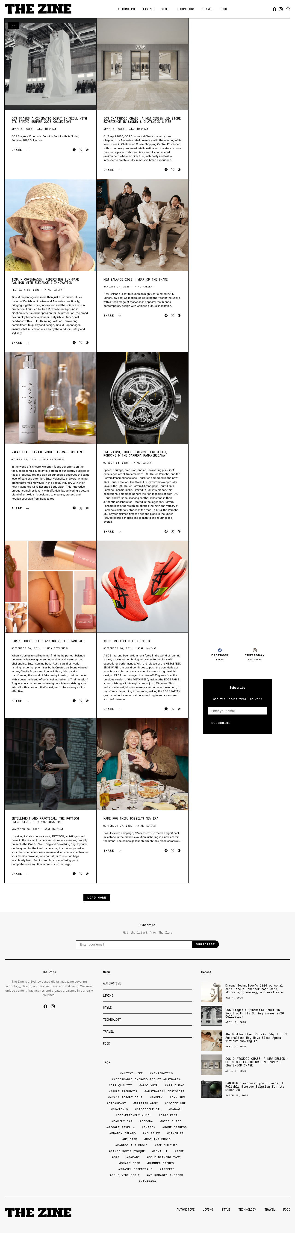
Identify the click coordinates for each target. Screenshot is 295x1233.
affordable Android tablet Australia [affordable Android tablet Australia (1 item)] (147, 1079)
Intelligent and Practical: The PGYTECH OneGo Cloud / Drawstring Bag (45, 820)
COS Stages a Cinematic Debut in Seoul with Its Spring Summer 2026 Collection (49, 120)
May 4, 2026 (234, 997)
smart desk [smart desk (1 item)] (130, 1163)
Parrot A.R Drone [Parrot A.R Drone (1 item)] (132, 1145)
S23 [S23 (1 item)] (116, 1157)
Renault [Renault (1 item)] (161, 1151)
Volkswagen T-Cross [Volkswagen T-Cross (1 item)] (166, 1175)
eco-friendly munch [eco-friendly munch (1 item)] (135, 1115)
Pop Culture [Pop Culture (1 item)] (167, 1145)
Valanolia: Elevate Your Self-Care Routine (47, 452)
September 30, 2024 (26, 648)
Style (165, 9)
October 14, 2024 (116, 462)
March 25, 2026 (236, 1095)
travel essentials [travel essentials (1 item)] (136, 1169)
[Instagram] (281, 9)
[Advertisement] (237, 561)
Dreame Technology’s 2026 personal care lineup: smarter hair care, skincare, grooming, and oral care (254, 989)
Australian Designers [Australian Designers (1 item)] (165, 1091)
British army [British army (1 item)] (146, 1103)
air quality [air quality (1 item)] (121, 1085)
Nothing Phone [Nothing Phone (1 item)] (158, 1139)
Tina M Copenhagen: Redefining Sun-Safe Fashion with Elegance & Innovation (45, 281)
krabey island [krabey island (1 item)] (123, 1133)
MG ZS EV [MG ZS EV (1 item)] (152, 1133)
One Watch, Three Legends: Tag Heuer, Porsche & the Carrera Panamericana (135, 454)
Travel (207, 9)
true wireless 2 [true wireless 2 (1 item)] (126, 1175)
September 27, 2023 (118, 825)
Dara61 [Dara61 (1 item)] (176, 1109)
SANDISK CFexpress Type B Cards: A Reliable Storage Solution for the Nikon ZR (254, 1086)
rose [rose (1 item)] (180, 1151)
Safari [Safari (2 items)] (134, 1157)
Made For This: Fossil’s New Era (130, 818)
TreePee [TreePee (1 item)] (168, 1169)
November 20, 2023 (25, 829)
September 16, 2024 (118, 648)
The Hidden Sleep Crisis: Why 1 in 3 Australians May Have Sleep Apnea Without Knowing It (256, 1038)
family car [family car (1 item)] (123, 1121)
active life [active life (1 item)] (132, 1073)
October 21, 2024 (24, 459)
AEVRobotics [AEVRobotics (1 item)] (162, 1073)
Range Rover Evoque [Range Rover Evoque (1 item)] (128, 1151)
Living (148, 9)
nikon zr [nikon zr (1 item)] (176, 1133)
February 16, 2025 (26, 289)
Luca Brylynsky (53, 459)
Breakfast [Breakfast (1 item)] (117, 1103)
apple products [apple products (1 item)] (123, 1091)
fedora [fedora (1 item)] (147, 1121)
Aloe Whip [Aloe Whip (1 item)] (149, 1085)
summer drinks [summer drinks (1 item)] (161, 1163)
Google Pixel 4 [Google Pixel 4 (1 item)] (121, 1127)
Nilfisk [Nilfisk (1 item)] (130, 1139)
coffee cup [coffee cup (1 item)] (176, 1103)
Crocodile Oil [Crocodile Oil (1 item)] (149, 1109)
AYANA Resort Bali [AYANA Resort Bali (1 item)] (126, 1097)
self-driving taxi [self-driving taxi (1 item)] (165, 1157)
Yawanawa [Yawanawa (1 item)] (148, 1181)
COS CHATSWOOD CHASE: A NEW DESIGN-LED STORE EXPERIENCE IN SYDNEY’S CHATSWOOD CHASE (142, 120)
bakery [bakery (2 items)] (157, 1097)
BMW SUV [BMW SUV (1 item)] (178, 1097)
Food (223, 9)
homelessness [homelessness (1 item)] (175, 1127)
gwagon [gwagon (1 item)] (149, 1127)
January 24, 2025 (116, 286)
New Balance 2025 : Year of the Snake (135, 279)
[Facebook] (274, 9)
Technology (186, 9)
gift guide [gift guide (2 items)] (171, 1121)
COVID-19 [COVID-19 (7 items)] (120, 1109)
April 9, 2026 (22, 129)
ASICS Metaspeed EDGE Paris (126, 641)
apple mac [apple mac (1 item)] (175, 1085)
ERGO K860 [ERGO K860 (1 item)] (169, 1115)
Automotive (127, 9)
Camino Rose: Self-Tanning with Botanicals (48, 641)
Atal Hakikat (46, 129)
